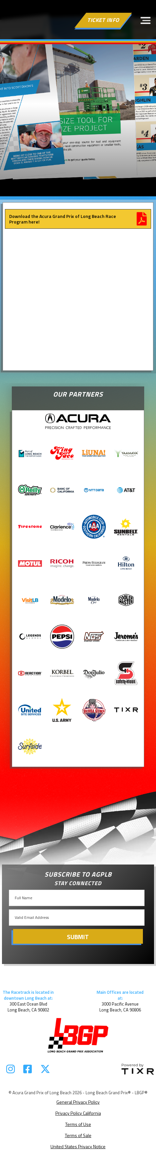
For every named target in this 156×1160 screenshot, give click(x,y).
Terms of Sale (78, 1135)
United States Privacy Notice (78, 1146)
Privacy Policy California (78, 1113)
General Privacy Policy (78, 1102)
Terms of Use (78, 1124)
